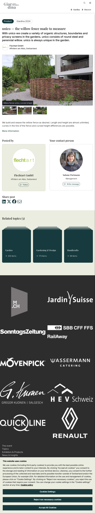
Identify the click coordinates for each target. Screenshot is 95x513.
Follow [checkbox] (24, 185)
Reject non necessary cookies (47, 499)
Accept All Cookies (47, 507)
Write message (71, 184)
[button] (9, 110)
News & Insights (10, 455)
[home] (11, 5)
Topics (5, 449)
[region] (47, 485)
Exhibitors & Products (12, 452)
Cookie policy (27, 485)
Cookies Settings (47, 492)
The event (7, 446)
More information (10, 131)
